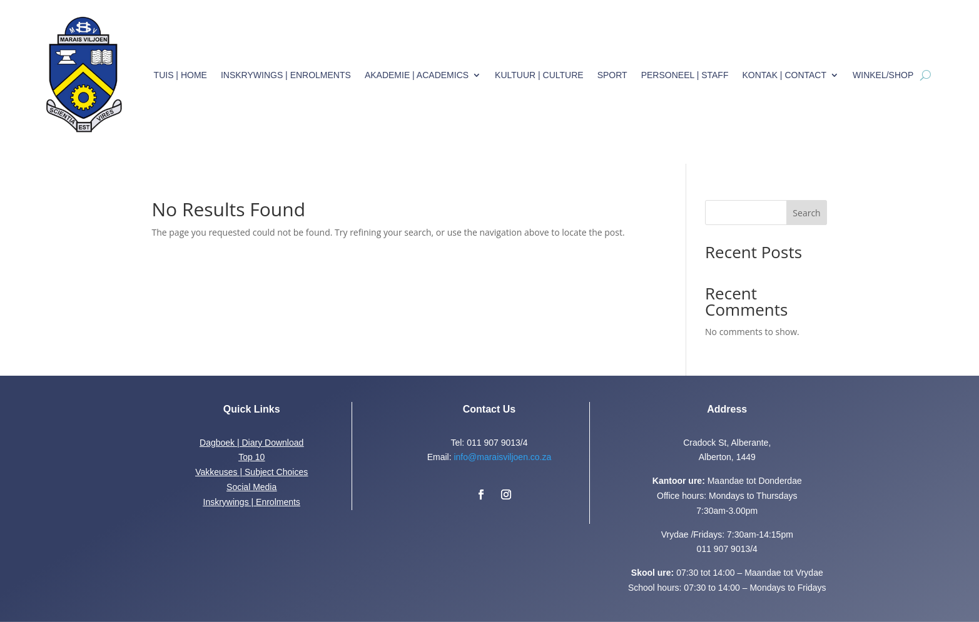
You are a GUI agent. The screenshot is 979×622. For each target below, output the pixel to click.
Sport (612, 75)
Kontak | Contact (784, 75)
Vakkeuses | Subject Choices (251, 472)
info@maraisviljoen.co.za (502, 457)
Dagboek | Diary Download (251, 443)
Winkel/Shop (883, 75)
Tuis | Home (180, 75)
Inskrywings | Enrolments (286, 75)
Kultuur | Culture (539, 75)
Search (806, 213)
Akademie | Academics (417, 75)
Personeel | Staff (685, 75)
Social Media (251, 487)
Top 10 (251, 457)
